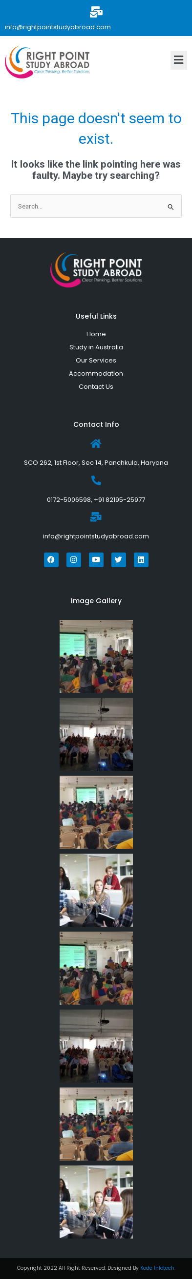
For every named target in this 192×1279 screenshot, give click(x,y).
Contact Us (96, 386)
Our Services (96, 360)
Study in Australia (96, 347)
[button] (179, 60)
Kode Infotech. (157, 1268)
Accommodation (96, 373)
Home (96, 334)
